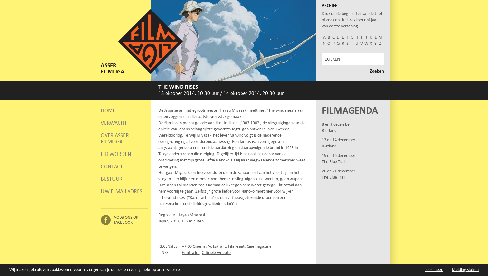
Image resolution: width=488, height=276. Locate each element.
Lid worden (116, 154)
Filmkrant (236, 246)
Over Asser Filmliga (115, 138)
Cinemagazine (259, 246)
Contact (112, 166)
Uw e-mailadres (121, 191)
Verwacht (114, 123)
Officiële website (216, 252)
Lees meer (434, 270)
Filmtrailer (190, 252)
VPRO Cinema (194, 246)
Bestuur (112, 179)
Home (108, 110)
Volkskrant (217, 246)
